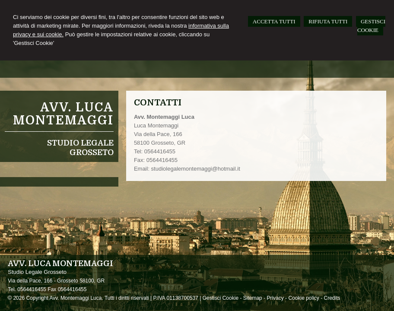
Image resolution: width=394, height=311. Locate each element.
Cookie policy (303, 298)
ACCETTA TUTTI (274, 21)
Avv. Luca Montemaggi (63, 114)
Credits (332, 298)
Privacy (275, 298)
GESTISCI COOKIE (371, 25)
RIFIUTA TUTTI (327, 21)
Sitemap (252, 298)
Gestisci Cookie (220, 298)
